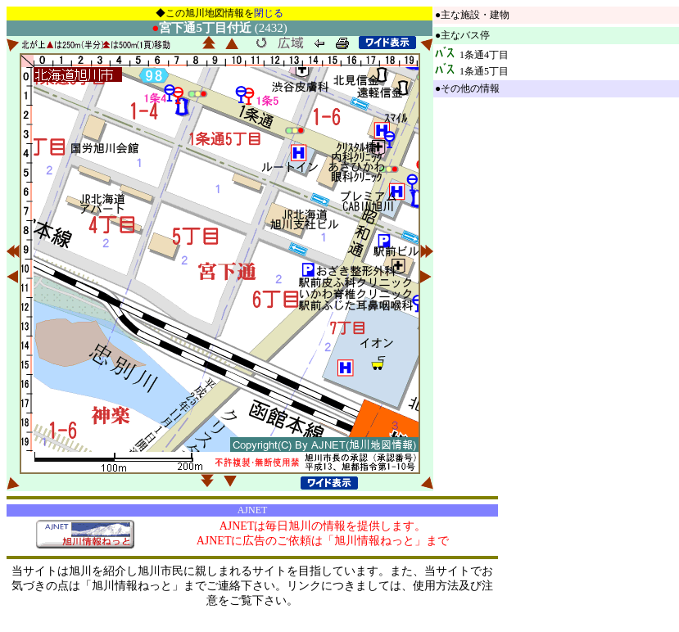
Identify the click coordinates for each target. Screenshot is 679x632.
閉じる (268, 13)
